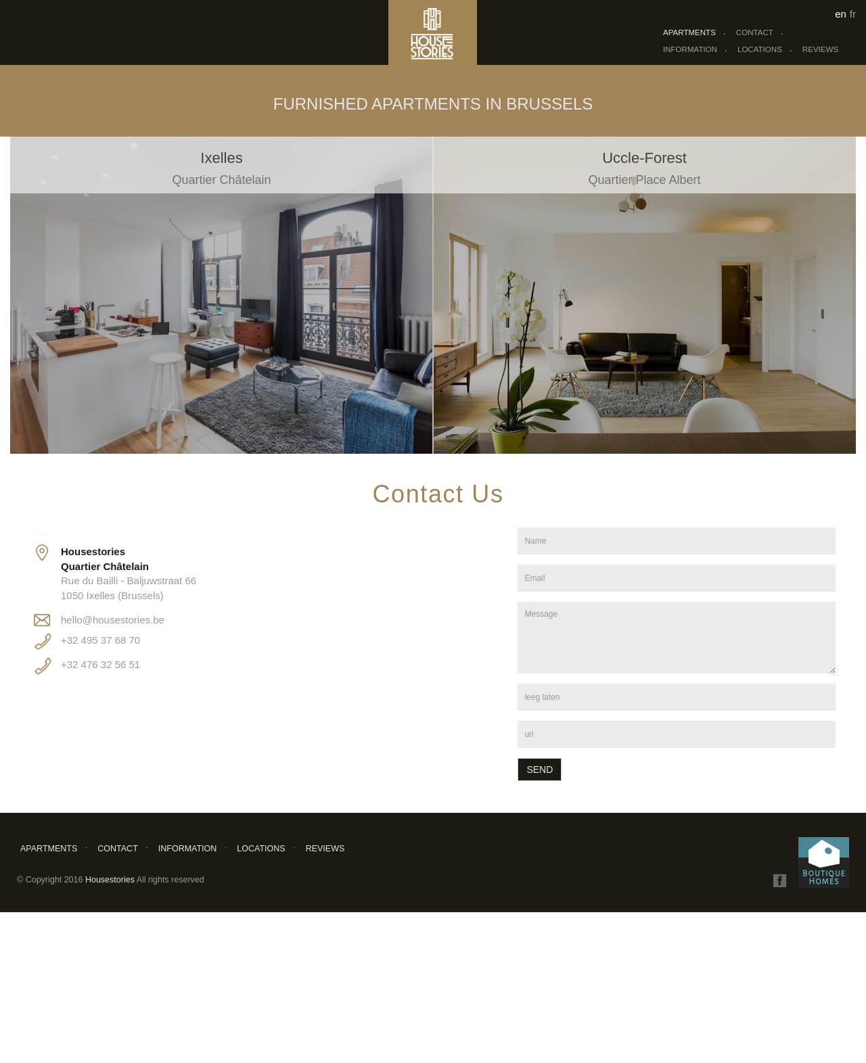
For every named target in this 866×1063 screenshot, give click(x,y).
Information (690, 49)
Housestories (111, 879)
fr (853, 14)
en (840, 14)
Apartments (689, 32)
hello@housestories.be (112, 619)
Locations (759, 49)
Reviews (820, 49)
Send (539, 769)
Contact (754, 32)
